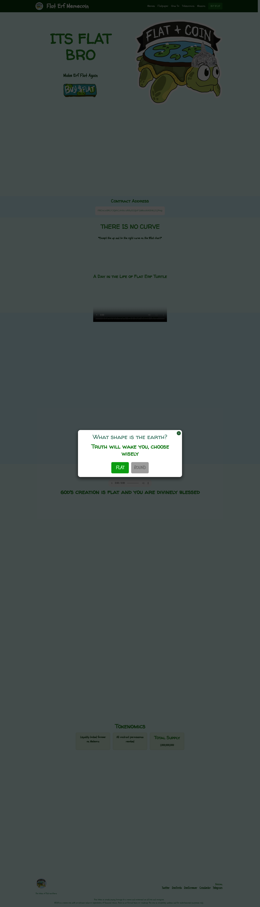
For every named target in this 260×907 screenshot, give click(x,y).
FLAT (120, 467)
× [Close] (179, 433)
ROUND (140, 467)
